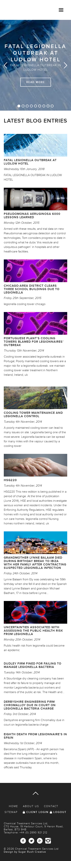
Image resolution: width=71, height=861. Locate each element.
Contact (51, 806)
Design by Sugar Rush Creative (25, 851)
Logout (59, 812)
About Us (31, 806)
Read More (35, 82)
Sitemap (11, 812)
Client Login (37, 812)
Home (13, 806)
